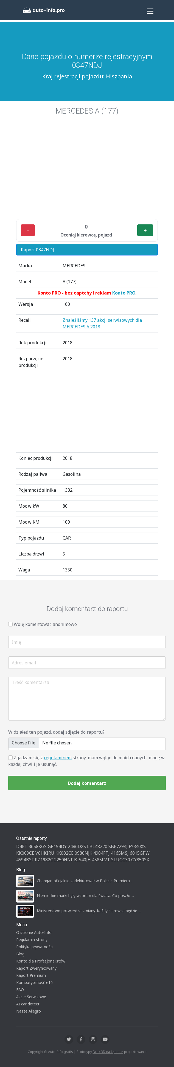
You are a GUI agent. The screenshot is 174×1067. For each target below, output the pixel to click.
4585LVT (101, 860)
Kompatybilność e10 (34, 982)
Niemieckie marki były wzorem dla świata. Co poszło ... (85, 895)
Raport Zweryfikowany (36, 968)
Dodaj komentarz (87, 783)
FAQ (20, 989)
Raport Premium (31, 975)
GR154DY (57, 846)
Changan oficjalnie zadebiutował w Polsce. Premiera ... (85, 880)
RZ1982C (44, 860)
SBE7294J (118, 846)
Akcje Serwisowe (31, 996)
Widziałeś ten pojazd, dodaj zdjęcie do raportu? (56, 732)
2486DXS (77, 846)
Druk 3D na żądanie (108, 1051)
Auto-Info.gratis (60, 1051)
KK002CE (64, 853)
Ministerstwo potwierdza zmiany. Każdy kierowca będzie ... (89, 910)
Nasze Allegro (28, 1011)
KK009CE (25, 853)
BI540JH (82, 860)
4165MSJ (120, 853)
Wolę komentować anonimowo (45, 624)
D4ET (21, 846)
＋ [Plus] (145, 230)
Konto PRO (123, 293)
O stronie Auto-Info (34, 932)
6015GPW (140, 853)
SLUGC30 (120, 860)
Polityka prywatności (34, 946)
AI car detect (28, 1004)
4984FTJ (101, 853)
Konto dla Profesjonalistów (40, 961)
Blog (20, 953)
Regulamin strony (31, 939)
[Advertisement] (87, 173)
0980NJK (83, 853)
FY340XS (137, 846)
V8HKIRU (44, 853)
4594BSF (25, 860)
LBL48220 (97, 846)
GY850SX (140, 860)
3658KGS (38, 846)
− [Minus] (28, 230)
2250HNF (63, 860)
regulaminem (58, 758)
